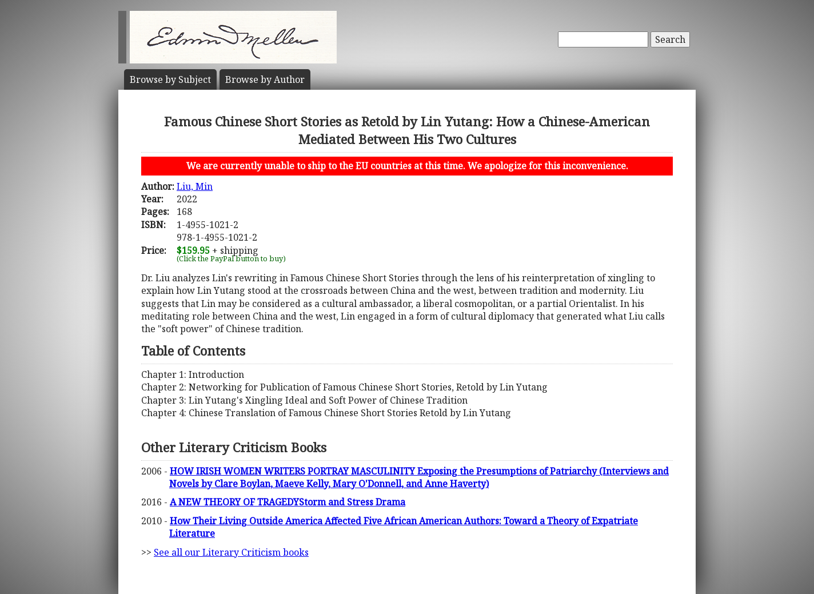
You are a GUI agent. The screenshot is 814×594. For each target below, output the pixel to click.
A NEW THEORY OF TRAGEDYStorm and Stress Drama (287, 502)
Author (265, 79)
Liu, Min (195, 186)
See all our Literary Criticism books (231, 552)
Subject (170, 79)
